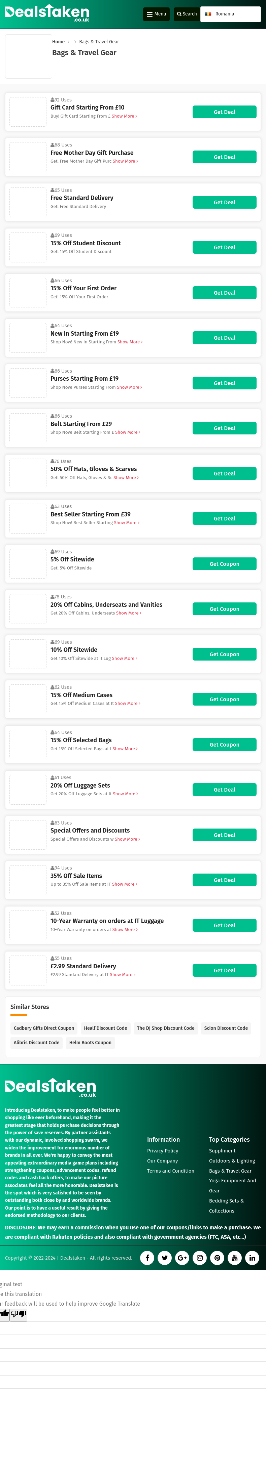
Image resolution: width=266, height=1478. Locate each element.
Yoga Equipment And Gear (232, 1186)
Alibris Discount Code (36, 1043)
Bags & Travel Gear (230, 1171)
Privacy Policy (162, 1151)
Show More (123, 116)
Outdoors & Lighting (232, 1161)
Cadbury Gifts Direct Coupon (44, 1028)
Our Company (162, 1161)
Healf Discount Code (105, 1028)
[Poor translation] (18, 1315)
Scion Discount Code (226, 1028)
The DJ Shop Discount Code (166, 1028)
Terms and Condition (171, 1171)
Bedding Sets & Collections (226, 1206)
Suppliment (222, 1151)
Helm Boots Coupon (90, 1043)
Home (58, 42)
